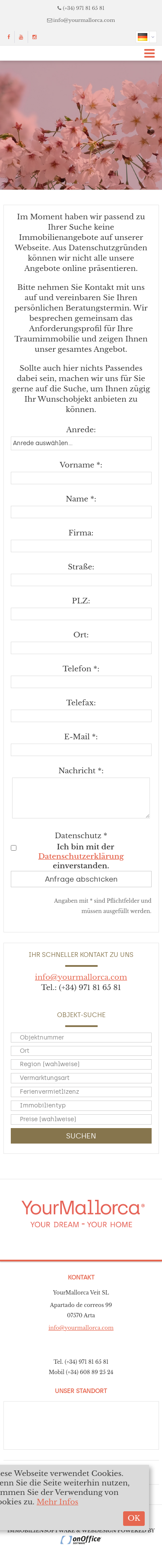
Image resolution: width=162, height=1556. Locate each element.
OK (133, 1518)
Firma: (81, 533)
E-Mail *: (81, 736)
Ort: (81, 635)
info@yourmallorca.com (84, 20)
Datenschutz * (81, 835)
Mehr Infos (58, 1502)
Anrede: (81, 429)
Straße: (81, 567)
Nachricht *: (81, 770)
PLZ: (81, 601)
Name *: (81, 499)
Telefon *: (81, 668)
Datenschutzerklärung (81, 856)
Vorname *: (81, 465)
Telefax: (80, 702)
